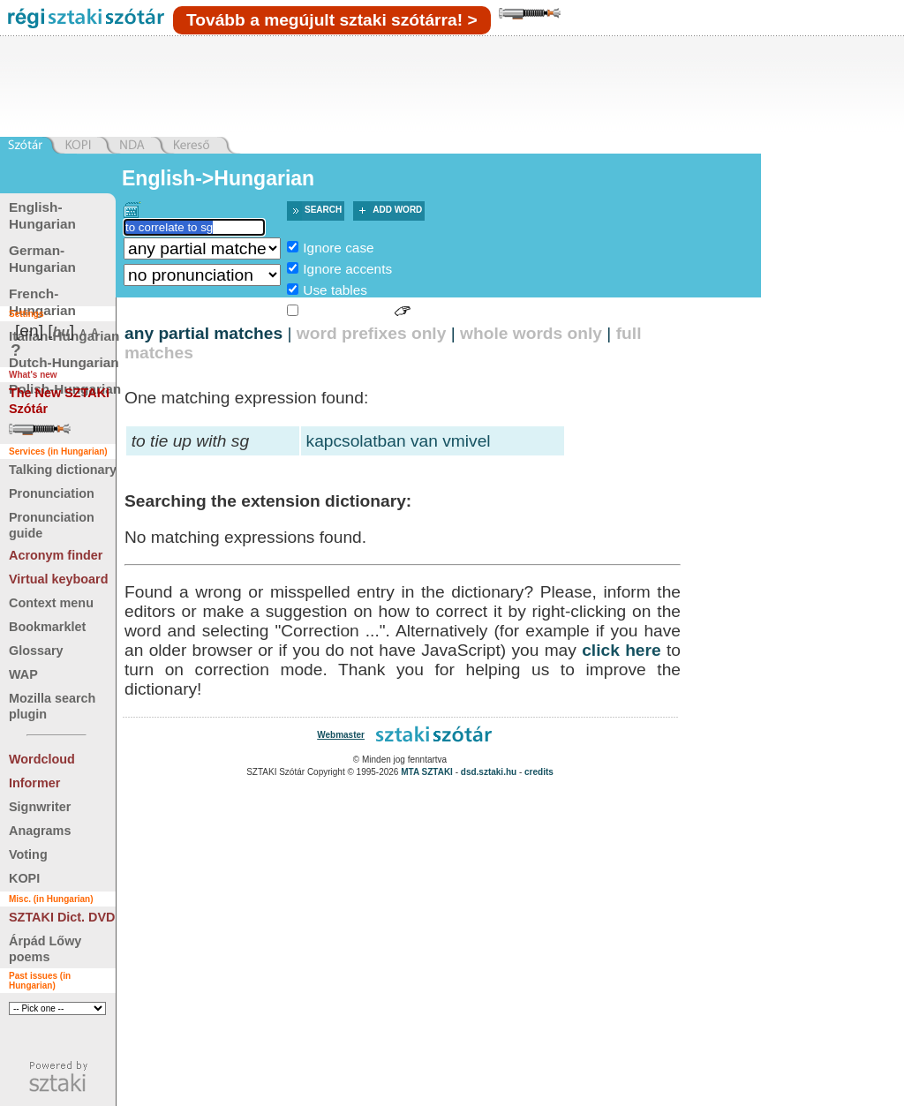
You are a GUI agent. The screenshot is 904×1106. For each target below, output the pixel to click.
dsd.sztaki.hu (488, 772)
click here (621, 650)
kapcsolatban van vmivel (398, 441)
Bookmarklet (47, 627)
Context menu (51, 603)
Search (323, 209)
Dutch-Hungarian (64, 362)
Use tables (335, 289)
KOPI (24, 878)
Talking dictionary (63, 470)
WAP (23, 674)
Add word (397, 209)
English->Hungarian (218, 178)
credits (539, 772)
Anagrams (40, 831)
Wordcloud (42, 759)
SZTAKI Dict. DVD (62, 917)
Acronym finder (55, 555)
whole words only (531, 333)
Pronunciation (51, 493)
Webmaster (341, 735)
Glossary (36, 650)
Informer (34, 783)
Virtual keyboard (59, 579)
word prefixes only (372, 333)
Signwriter (40, 807)
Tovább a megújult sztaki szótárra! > (332, 20)
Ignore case (338, 247)
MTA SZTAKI (427, 772)
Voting (28, 854)
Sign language (346, 311)
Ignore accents (347, 268)
